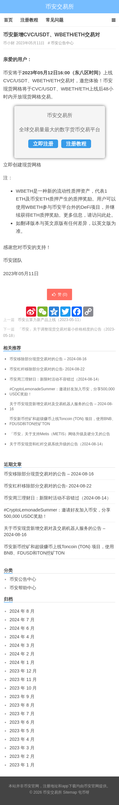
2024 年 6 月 (22, 628)
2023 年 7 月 (22, 713)
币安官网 (91, 786)
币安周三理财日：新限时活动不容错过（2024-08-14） (55, 379)
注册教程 (29, 19)
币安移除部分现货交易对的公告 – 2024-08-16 (48, 359)
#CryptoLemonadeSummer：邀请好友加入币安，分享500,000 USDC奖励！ (62, 391)
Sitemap (70, 792)
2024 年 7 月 (22, 619)
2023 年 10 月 (23, 687)
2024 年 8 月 (22, 611)
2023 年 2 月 (22, 756)
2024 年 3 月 (22, 645)
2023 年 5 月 (22, 730)
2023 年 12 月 (23, 670)
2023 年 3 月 (22, 747)
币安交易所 (59, 6)
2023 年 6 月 (22, 722)
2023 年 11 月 (23, 679)
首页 (8, 19)
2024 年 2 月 (22, 653)
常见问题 (54, 19)
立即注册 (43, 143)
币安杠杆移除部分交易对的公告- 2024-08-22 (47, 369)
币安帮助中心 (23, 587)
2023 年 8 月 (22, 705)
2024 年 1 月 (22, 662)
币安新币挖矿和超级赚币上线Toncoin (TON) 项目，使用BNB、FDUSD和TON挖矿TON (63, 421)
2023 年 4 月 (22, 739)
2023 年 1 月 (22, 764)
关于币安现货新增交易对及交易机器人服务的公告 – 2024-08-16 (61, 406)
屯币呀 (83, 792)
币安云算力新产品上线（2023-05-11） (50, 320)
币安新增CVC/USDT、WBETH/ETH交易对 (51, 34)
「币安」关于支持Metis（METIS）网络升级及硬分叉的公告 (60, 434)
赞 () (59, 294)
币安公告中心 (62, 43)
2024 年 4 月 (22, 636)
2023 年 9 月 (22, 696)
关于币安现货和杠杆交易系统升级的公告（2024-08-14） (57, 444)
